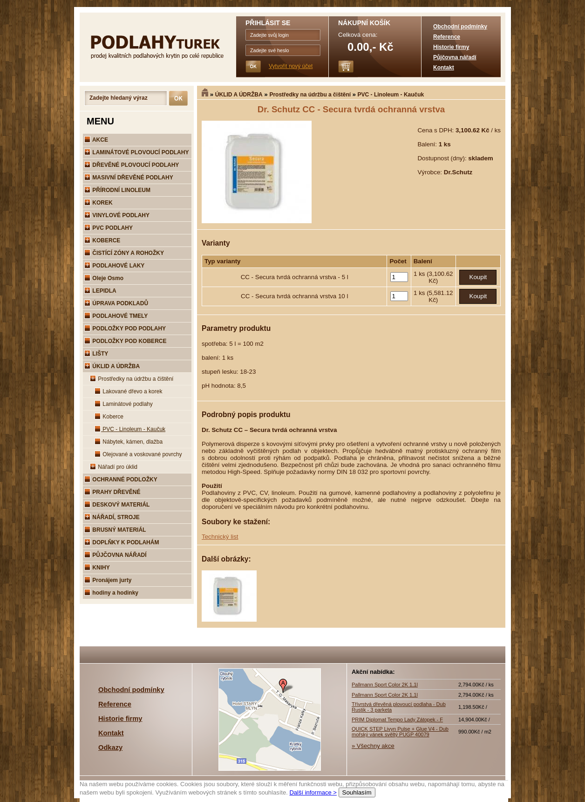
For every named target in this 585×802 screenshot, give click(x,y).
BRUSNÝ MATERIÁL (115, 530)
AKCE (96, 140)
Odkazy (110, 747)
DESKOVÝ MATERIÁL (117, 504)
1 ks (420, 273)
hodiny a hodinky (111, 593)
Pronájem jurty (107, 580)
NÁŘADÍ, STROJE (112, 517)
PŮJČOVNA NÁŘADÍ (115, 555)
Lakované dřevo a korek (128, 391)
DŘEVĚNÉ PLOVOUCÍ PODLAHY (131, 165)
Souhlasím (357, 792)
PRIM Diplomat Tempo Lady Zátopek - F (397, 719)
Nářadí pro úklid (113, 467)
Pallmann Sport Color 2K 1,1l (385, 684)
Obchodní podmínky (460, 26)
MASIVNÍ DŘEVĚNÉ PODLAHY (128, 177)
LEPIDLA (100, 291)
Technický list (220, 536)
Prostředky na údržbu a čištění (310, 94)
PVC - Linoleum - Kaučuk (391, 94)
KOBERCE (102, 240)
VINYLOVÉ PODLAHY (117, 215)
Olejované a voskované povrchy (138, 454)
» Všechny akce (373, 745)
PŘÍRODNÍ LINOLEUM (117, 190)
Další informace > (313, 792)
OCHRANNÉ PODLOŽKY (120, 479)
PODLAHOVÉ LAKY (114, 265)
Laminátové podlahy (124, 404)
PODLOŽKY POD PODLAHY (125, 328)
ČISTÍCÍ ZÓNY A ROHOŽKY (124, 253)
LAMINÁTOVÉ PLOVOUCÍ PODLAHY (136, 152)
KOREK (98, 202)
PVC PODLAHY (108, 228)
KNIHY (97, 567)
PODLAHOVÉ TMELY (116, 316)
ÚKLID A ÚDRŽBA (239, 94)
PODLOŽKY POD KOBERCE (125, 341)
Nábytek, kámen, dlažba (129, 442)
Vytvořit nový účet (291, 66)
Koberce (109, 416)
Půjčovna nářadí (454, 57)
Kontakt (443, 67)
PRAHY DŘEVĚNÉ (112, 492)
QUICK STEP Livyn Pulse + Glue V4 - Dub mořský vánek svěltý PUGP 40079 (400, 731)
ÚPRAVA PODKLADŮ (116, 303)
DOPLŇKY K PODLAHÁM (121, 542)
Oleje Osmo (103, 278)
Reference (446, 37)
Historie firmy (451, 47)
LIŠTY (96, 353)
